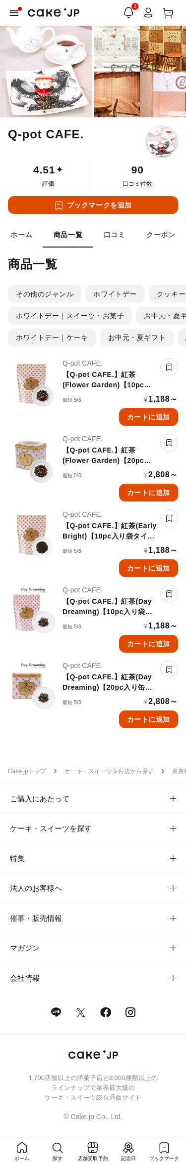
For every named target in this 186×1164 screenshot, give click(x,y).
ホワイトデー (114, 294)
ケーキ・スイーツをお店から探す (109, 771)
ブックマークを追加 (99, 205)
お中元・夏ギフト (137, 337)
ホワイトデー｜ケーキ (52, 337)
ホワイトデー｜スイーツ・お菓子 (70, 316)
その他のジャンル (44, 294)
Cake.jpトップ (27, 771)
